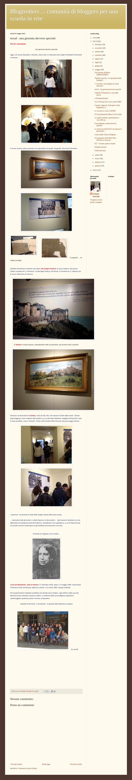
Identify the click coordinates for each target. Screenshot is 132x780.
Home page (46, 764)
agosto (97, 59)
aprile (97, 155)
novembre (98, 48)
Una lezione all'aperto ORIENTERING (102, 74)
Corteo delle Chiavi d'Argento (105, 135)
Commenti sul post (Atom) (27, 768)
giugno (97, 66)
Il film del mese (100, 151)
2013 (95, 41)
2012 (95, 170)
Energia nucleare (100, 147)
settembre (98, 55)
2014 (95, 38)
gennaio (98, 166)
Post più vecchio (76, 764)
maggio (98, 70)
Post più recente (16, 764)
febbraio (98, 162)
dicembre (98, 44)
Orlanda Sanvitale (96, 195)
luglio (97, 62)
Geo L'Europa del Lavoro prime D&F (108, 102)
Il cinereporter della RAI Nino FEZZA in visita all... (105, 139)
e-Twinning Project (101, 98)
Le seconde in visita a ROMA (105, 111)
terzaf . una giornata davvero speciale (108, 89)
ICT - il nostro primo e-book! (105, 144)
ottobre (97, 52)
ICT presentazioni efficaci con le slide (108, 114)
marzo (97, 158)
